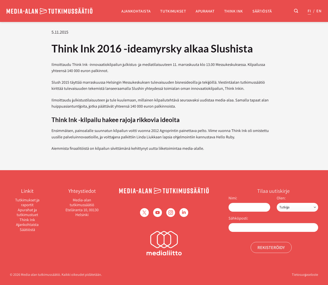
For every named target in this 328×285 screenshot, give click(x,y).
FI (309, 10)
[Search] (296, 11)
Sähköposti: (238, 218)
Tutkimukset (173, 11)
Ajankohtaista (136, 11)
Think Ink (233, 11)
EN (318, 10)
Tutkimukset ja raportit (27, 202)
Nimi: (233, 197)
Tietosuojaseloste (305, 274)
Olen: (281, 197)
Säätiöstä (262, 11)
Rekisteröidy (271, 247)
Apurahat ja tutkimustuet (27, 212)
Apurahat (205, 11)
